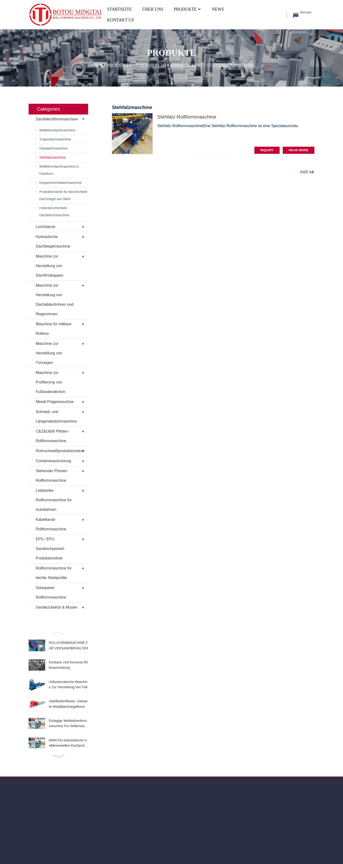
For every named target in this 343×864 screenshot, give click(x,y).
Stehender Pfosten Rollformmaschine (51, 475)
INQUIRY (267, 150)
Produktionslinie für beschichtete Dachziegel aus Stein (63, 195)
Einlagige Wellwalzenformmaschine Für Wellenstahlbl (68, 724)
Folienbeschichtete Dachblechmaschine (54, 211)
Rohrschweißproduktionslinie (60, 451)
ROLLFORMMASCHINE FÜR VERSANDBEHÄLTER (68, 645)
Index (95, 65)
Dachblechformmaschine (169, 65)
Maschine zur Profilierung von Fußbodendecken (51, 382)
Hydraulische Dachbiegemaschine (53, 241)
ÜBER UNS (152, 9)
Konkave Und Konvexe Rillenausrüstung (68, 664)
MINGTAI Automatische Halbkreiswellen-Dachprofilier (68, 743)
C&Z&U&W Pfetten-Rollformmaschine (52, 436)
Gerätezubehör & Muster (56, 607)
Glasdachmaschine (53, 148)
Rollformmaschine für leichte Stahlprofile (54, 573)
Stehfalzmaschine (231, 65)
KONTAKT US (120, 20)
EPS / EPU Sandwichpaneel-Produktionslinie (50, 548)
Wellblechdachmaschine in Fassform (59, 170)
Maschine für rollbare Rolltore (53, 329)
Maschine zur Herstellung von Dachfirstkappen (49, 265)
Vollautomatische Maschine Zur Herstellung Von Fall (68, 684)
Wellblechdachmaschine (57, 130)
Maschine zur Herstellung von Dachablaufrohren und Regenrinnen (54, 299)
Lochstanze (45, 227)
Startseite (119, 9)
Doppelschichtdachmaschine (60, 183)
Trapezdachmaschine (55, 139)
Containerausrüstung (53, 461)
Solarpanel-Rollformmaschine (51, 592)
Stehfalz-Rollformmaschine (186, 116)
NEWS (218, 9)
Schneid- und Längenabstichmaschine (56, 416)
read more (298, 150)
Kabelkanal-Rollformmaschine (51, 524)
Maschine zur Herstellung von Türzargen (49, 353)
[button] (58, 632)
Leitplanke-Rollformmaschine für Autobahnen (54, 500)
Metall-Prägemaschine (55, 402)
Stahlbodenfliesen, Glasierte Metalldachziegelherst (68, 703)
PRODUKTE (187, 9)
